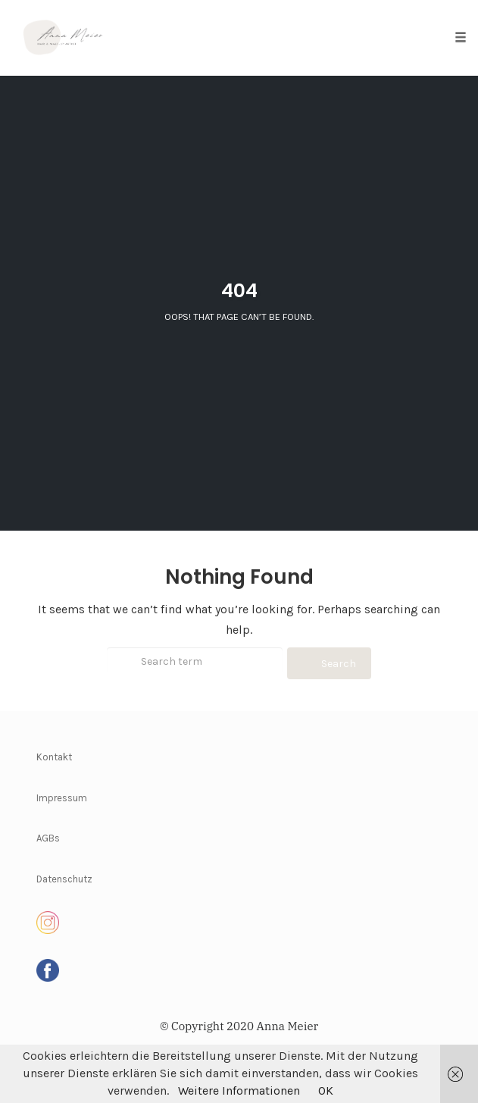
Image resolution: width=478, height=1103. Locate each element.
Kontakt (54, 757)
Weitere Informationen (239, 1090)
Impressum (61, 798)
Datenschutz (64, 879)
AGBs (48, 838)
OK (325, 1090)
